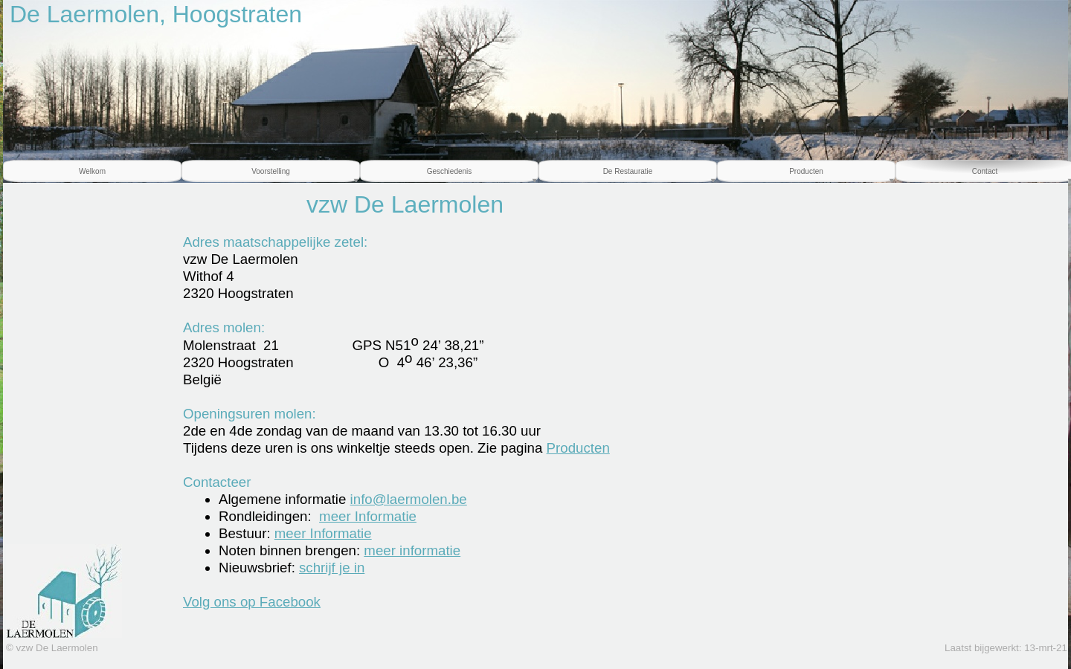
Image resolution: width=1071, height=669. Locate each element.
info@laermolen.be (408, 499)
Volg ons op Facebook (252, 602)
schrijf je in (331, 567)
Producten (578, 448)
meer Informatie (367, 516)
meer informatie (412, 550)
